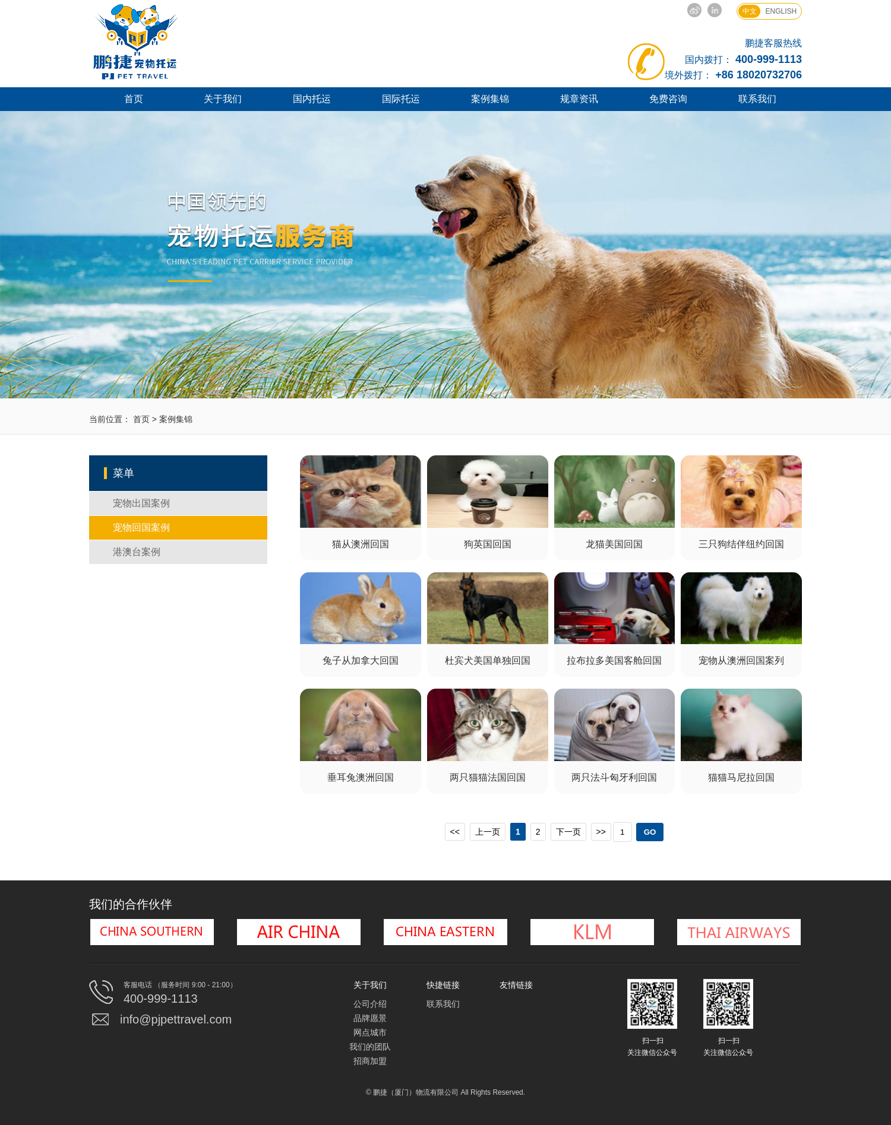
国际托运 (401, 99)
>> (601, 831)
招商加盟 (370, 1061)
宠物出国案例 (141, 503)
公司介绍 (370, 1004)
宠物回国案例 (141, 527)
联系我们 (757, 99)
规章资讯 (579, 99)
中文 (749, 11)
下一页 (568, 831)
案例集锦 (490, 99)
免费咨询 (668, 99)
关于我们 (223, 99)
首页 (133, 99)
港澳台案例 (136, 552)
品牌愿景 (370, 1018)
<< (455, 831)
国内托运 (312, 99)
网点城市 (370, 1032)
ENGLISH (781, 11)
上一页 (487, 831)
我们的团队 (370, 1046)
